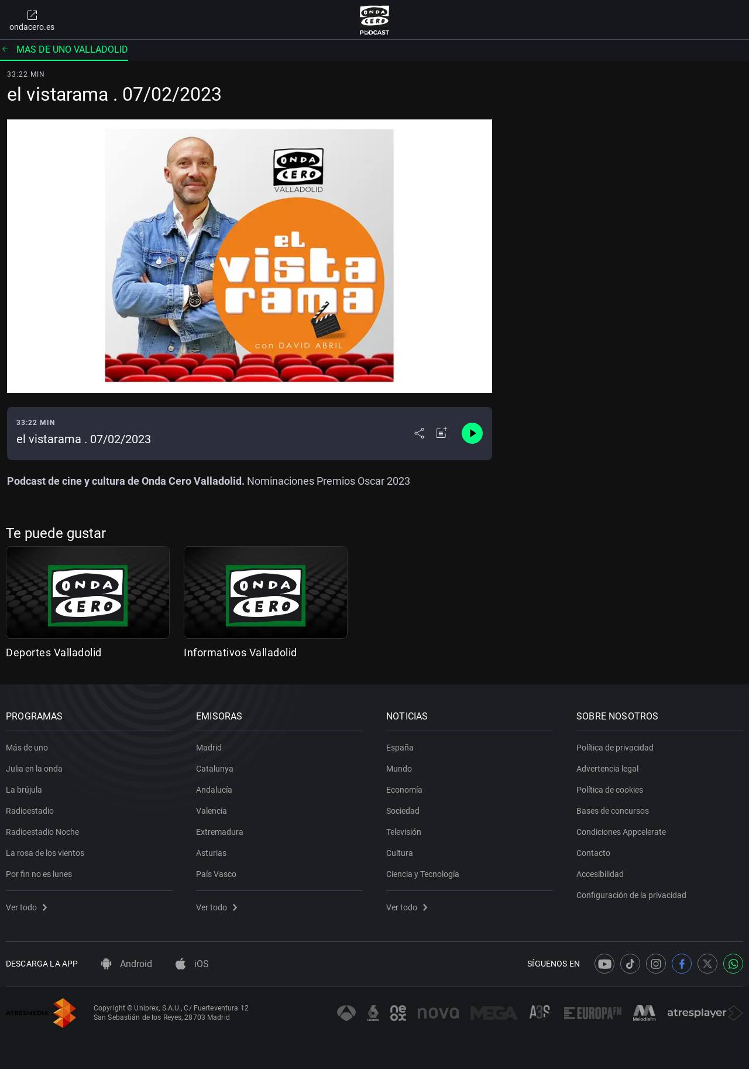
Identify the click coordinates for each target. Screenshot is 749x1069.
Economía (404, 789)
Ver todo (26, 907)
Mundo (399, 768)
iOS (192, 963)
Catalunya (214, 768)
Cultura (399, 853)
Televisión (403, 832)
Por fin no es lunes (39, 874)
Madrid (209, 747)
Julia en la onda (34, 768)
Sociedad (403, 811)
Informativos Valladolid (240, 652)
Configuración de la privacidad (631, 895)
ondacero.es (31, 20)
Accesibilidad (600, 874)
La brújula (24, 789)
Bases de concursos (612, 811)
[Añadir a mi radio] (441, 433)
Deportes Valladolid (54, 652)
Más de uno (27, 747)
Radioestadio (30, 811)
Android (126, 963)
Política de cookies (609, 789)
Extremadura (219, 832)
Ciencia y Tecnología (422, 874)
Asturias (211, 853)
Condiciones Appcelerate (621, 832)
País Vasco (216, 874)
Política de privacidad (615, 747)
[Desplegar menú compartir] (419, 433)
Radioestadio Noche (42, 832)
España (400, 747)
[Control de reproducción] (472, 433)
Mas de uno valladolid (64, 49)
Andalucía (214, 789)
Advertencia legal (607, 768)
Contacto (593, 853)
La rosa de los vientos (45, 853)
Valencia (211, 811)
